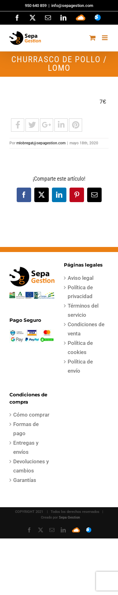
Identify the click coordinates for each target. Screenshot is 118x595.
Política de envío (80, 366)
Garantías (24, 480)
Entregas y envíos (25, 447)
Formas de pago (26, 428)
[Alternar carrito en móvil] (92, 37)
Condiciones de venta (86, 329)
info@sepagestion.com (72, 5)
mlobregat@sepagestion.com (40, 143)
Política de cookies (80, 347)
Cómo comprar (31, 415)
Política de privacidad (80, 292)
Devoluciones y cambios (31, 466)
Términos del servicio (83, 310)
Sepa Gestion (69, 517)
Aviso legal (80, 278)
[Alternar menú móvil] (105, 37)
